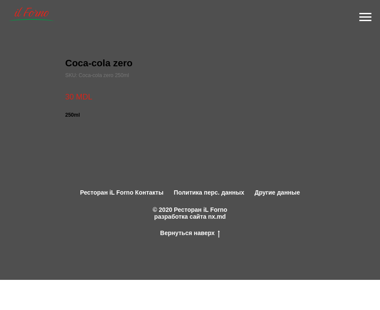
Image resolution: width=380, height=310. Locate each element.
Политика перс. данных (209, 192)
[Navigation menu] (365, 17)
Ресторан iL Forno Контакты (122, 192)
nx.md (217, 216)
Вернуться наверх (190, 232)
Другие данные (277, 192)
